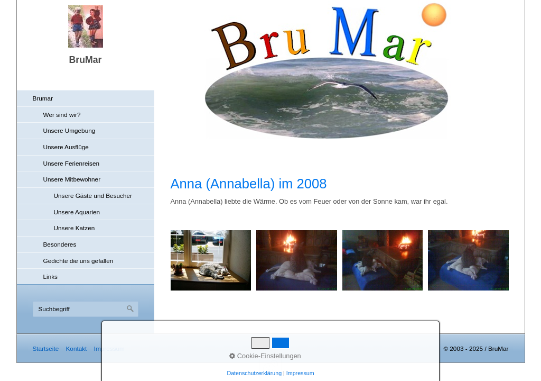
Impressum (109, 348)
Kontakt (76, 348)
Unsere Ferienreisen (71, 163)
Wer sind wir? (62, 114)
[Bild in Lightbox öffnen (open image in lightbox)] (211, 260)
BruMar (85, 60)
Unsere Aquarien (77, 211)
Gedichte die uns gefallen (78, 260)
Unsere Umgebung (69, 130)
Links (50, 276)
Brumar (43, 98)
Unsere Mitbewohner (72, 179)
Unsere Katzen (74, 227)
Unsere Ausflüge (66, 146)
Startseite (46, 348)
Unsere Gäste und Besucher (93, 195)
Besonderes (60, 244)
